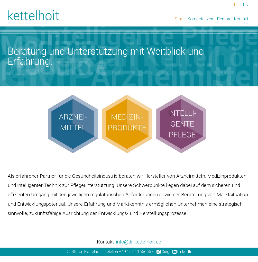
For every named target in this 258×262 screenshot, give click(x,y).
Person (223, 18)
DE (236, 4)
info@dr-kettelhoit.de (138, 242)
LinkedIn (184, 251)
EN (245, 4)
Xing (165, 251)
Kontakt (241, 18)
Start (179, 18)
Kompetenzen (200, 18)
